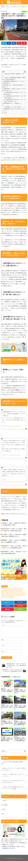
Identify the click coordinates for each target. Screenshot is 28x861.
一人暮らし (5, 586)
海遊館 (19, 595)
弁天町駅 (16, 592)
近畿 (8, 597)
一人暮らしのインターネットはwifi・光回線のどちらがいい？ (13, 769)
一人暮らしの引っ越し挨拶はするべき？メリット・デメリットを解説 (13, 787)
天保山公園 (10, 592)
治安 (15, 595)
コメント (3, 625)
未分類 (3, 809)
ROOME (13, 858)
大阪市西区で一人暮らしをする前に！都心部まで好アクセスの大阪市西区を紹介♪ (14, 547)
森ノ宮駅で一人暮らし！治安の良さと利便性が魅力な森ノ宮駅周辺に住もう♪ (14, 535)
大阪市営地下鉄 (6, 590)
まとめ (5, 112)
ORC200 (4, 588)
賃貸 (4, 597)
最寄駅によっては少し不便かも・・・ (15, 107)
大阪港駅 (13, 590)
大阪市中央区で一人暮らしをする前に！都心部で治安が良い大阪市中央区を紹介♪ (14, 529)
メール (3, 645)
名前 (2, 639)
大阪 (22, 588)
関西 (12, 597)
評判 (24, 595)
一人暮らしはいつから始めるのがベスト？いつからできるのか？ (13, 781)
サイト (2, 651)
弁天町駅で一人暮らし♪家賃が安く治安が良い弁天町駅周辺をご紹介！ (13, 524)
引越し (4, 595)
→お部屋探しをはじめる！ (8, 848)
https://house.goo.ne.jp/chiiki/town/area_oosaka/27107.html (13, 481)
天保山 (4, 592)
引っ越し (22, 592)
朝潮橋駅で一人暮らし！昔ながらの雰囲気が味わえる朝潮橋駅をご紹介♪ (14, 541)
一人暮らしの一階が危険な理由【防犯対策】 (12, 762)
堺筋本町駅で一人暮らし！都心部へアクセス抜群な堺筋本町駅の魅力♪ (14, 552)
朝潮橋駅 (10, 595)
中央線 (17, 588)
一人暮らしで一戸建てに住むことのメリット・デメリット (13, 775)
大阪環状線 (20, 590)
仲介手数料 (5, 805)
